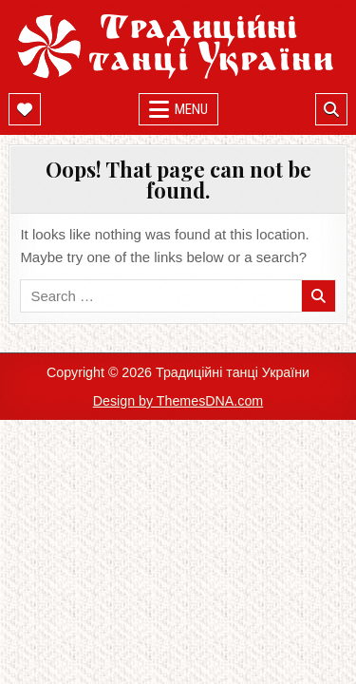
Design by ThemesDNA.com (178, 400)
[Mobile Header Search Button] (331, 109)
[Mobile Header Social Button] (25, 109)
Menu (191, 109)
